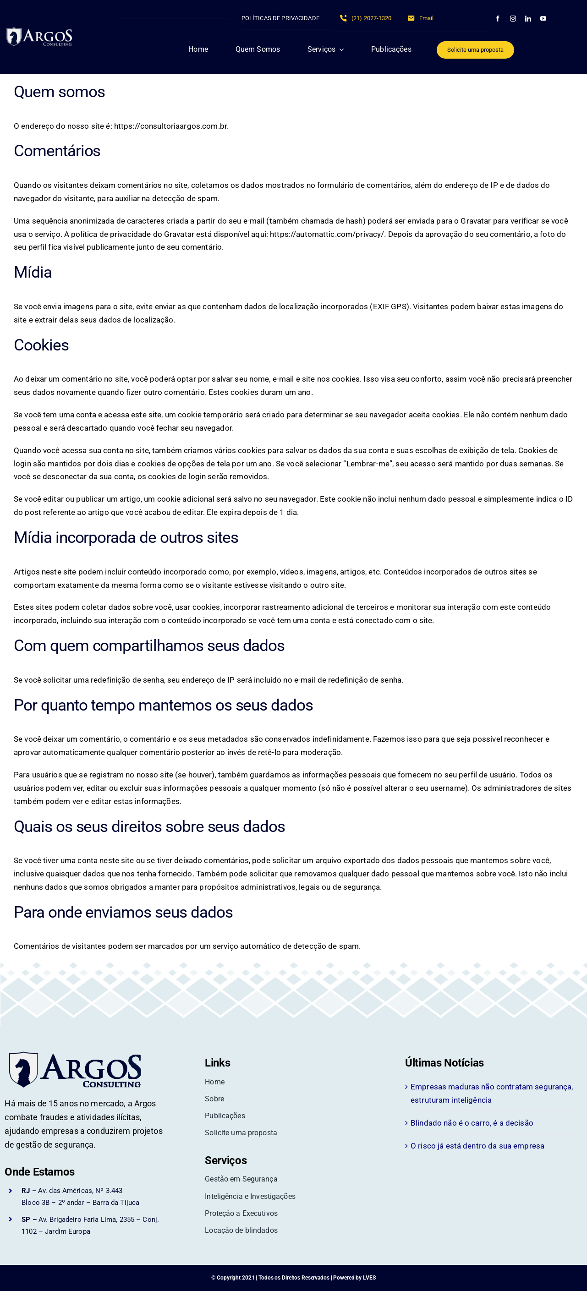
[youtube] (543, 19)
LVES (369, 1278)
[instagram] (513, 19)
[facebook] (498, 19)
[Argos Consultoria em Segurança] (44, 31)
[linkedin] (528, 19)
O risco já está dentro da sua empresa (477, 1145)
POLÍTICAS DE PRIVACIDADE (280, 18)
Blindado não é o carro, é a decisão (472, 1122)
